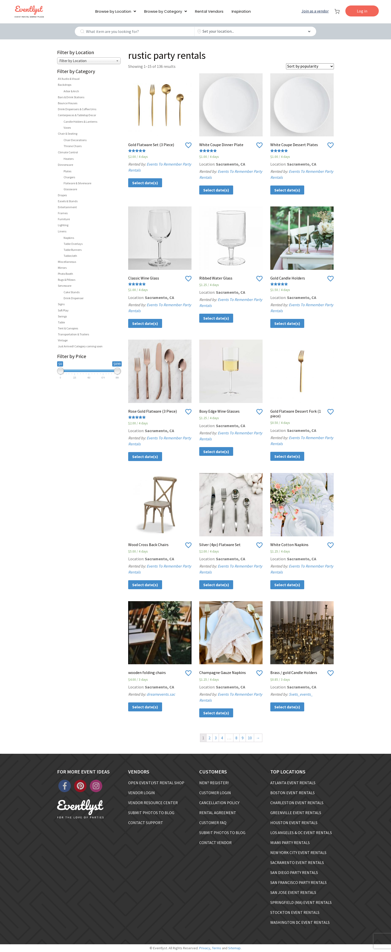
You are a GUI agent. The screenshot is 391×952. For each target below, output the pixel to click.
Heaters (69, 159)
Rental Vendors (209, 11)
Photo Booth (65, 274)
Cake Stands (72, 292)
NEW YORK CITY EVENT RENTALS (298, 852)
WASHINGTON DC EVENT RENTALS (300, 922)
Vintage (63, 340)
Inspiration (241, 11)
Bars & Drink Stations (71, 97)
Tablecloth (70, 256)
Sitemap (234, 948)
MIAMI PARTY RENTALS (290, 842)
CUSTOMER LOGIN (215, 792)
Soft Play (63, 310)
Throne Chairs (73, 146)
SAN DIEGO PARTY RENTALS (294, 872)
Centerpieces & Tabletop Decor (77, 115)
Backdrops (64, 85)
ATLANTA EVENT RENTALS (292, 782)
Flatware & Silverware (77, 183)
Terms (216, 948)
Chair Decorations (75, 140)
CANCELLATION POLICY (219, 802)
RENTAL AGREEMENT (217, 812)
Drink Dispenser (74, 298)
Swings (62, 316)
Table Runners (73, 250)
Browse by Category (163, 11)
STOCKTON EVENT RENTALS (294, 912)
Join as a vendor (315, 10)
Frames (63, 213)
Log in (362, 10)
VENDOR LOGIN (141, 792)
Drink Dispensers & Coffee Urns (77, 109)
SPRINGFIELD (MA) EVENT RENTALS (301, 902)
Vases (67, 127)
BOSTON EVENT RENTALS (292, 792)
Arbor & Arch (71, 91)
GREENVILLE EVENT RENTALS (295, 812)
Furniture (64, 219)
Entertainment (67, 207)
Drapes (62, 195)
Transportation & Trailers (73, 334)
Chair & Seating (67, 133)
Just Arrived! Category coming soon (80, 346)
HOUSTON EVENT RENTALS (293, 822)
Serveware (64, 285)
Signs (61, 304)
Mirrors (62, 268)
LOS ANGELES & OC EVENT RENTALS (301, 832)
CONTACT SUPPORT (145, 822)
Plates (67, 171)
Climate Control (68, 152)
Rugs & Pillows (66, 280)
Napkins (69, 238)
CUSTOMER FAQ (212, 822)
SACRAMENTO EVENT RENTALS (297, 862)
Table (61, 322)
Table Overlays (73, 244)
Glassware (70, 189)
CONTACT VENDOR (215, 842)
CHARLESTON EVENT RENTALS (296, 802)
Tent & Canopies (68, 328)
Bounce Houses (67, 103)
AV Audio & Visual (69, 79)
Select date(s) (145, 182)
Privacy (204, 948)
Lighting (63, 225)
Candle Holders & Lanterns (80, 121)
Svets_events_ (301, 694)
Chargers (69, 177)
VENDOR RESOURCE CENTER (153, 802)
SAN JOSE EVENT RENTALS (293, 892)
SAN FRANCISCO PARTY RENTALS (298, 882)
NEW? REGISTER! (214, 782)
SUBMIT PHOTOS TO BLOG (151, 812)
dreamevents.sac (161, 694)
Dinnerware (65, 165)
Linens (62, 231)
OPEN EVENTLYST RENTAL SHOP (156, 782)
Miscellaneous (67, 262)
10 (250, 737)
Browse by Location (113, 11)
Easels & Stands (68, 201)
